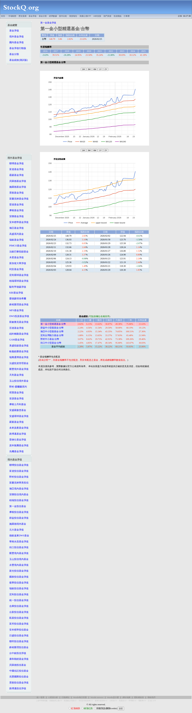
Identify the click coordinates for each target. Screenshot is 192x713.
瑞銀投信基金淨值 (18, 588)
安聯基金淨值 (16, 216)
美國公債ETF (85, 16)
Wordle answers (97, 697)
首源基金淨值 (16, 398)
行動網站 (65, 697)
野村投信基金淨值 (18, 477)
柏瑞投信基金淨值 (18, 500)
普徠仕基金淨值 (17, 439)
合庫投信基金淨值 (18, 606)
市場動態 (12, 16)
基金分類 (43, 16)
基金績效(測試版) (18, 60)
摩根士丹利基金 (17, 404)
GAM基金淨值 (16, 339)
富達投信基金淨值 (18, 471)
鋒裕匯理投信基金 (18, 647)
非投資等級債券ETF (86, 700)
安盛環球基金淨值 (18, 416)
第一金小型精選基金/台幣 (53, 324)
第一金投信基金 (17, 506)
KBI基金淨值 (15, 292)
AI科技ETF (113, 700)
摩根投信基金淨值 (18, 512)
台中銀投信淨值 (17, 653)
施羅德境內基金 (17, 524)
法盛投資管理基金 (18, 363)
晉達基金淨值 (16, 204)
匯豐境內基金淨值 (18, 553)
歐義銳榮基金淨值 (18, 351)
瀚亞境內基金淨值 (18, 488)
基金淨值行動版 (17, 48)
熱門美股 (107, 16)
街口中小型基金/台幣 (50, 343)
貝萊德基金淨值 (17, 181)
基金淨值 (32, 16)
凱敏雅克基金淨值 (18, 322)
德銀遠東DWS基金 (18, 535)
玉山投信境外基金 (18, 381)
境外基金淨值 (16, 36)
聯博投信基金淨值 (18, 465)
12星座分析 (53, 697)
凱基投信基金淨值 (18, 618)
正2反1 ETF (152, 700)
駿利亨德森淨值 (17, 287)
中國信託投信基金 (18, 671)
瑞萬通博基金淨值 (18, 357)
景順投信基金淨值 (18, 682)
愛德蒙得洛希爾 (17, 298)
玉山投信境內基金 (18, 559)
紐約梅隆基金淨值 (18, 334)
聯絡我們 (151, 697)
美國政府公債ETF (55, 700)
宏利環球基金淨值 (18, 275)
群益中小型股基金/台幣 (52, 328)
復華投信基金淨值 (18, 582)
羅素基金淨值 (16, 422)
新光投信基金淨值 (18, 571)
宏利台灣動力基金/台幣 (52, 335)
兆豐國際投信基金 (18, 676)
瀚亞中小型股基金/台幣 (52, 331)
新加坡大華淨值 (17, 263)
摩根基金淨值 (16, 210)
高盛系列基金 (16, 234)
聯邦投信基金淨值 (18, 641)
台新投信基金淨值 (18, 612)
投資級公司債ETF (70, 700)
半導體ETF (132, 700)
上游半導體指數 (42, 700)
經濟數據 (53, 16)
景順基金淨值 (16, 192)
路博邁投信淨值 (17, 688)
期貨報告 (73, 16)
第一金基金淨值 (48, 23)
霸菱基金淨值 (16, 175)
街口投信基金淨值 (18, 547)
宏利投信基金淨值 (18, 594)
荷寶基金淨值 (16, 392)
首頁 (3, 16)
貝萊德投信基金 (17, 665)
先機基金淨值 (16, 451)
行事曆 (127, 16)
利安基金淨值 (16, 269)
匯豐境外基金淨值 (18, 369)
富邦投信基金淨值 (18, 623)
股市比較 (63, 16)
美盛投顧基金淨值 (18, 345)
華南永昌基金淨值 (18, 541)
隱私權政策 (139, 697)
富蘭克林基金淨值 (18, 198)
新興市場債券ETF (101, 700)
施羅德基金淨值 (17, 187)
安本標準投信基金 (18, 629)
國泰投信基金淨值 (18, 577)
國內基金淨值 (16, 42)
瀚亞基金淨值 (16, 228)
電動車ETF (142, 700)
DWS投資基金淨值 (18, 316)
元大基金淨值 (16, 529)
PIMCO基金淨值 (17, 245)
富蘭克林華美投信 (18, 482)
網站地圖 (126, 697)
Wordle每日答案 (80, 697)
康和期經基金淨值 (18, 659)
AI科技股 (97, 16)
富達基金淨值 (16, 169)
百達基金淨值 (16, 328)
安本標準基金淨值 (18, 222)
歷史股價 (22, 16)
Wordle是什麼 (113, 697)
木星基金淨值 (16, 257)
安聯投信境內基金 (18, 494)
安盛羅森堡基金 (17, 410)
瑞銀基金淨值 (16, 240)
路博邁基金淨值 (17, 433)
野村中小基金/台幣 (49, 339)
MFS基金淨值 (16, 310)
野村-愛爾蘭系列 (17, 386)
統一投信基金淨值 (18, 600)
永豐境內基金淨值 (18, 565)
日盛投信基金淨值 (18, 635)
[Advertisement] (117, 7)
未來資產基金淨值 (18, 428)
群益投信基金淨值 (18, 518)
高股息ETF (123, 700)
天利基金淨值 (16, 375)
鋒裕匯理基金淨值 (18, 304)
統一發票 (40, 697)
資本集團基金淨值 (18, 445)
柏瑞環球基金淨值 (18, 281)
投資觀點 (118, 16)
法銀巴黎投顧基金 (18, 251)
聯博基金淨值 (16, 163)
